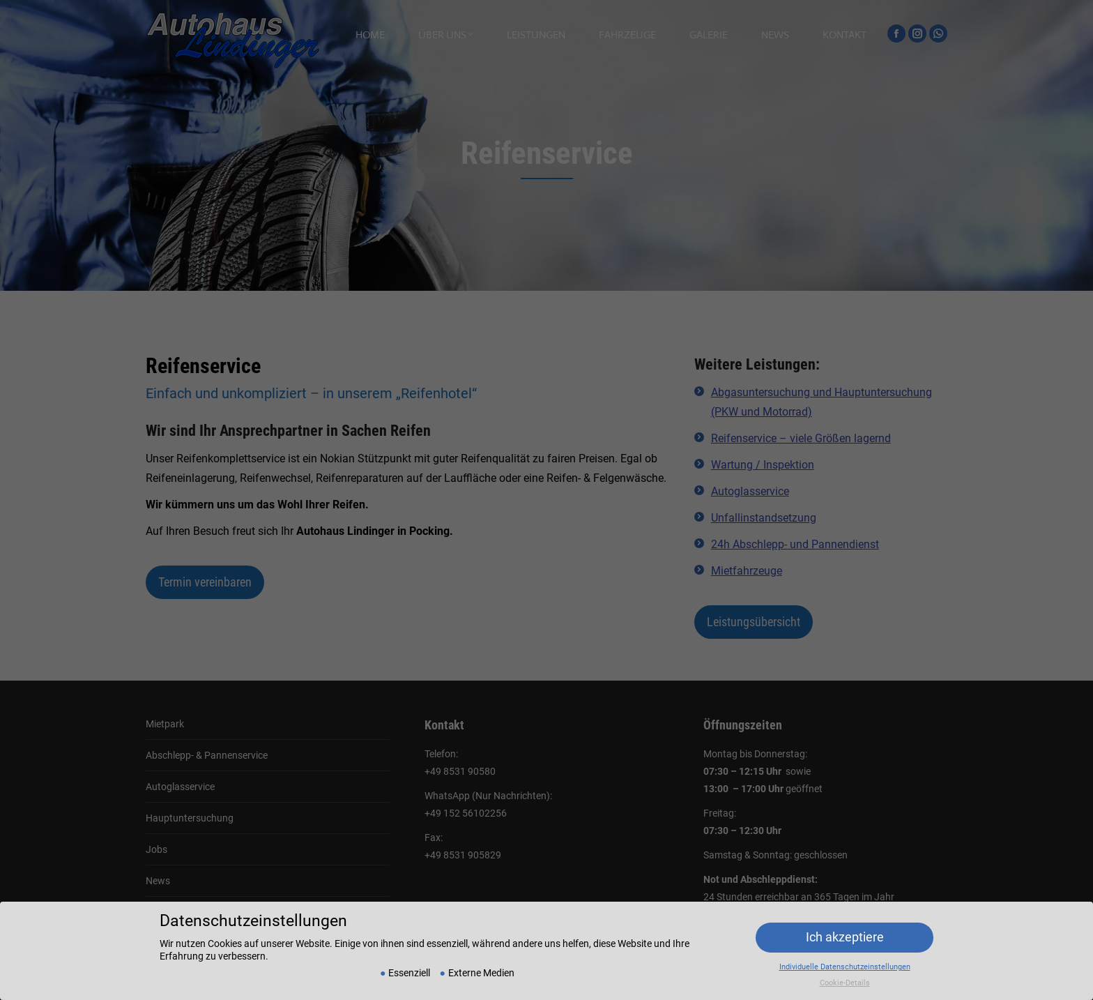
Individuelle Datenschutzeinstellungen (844, 955)
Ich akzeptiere (845, 926)
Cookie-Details (845, 971)
